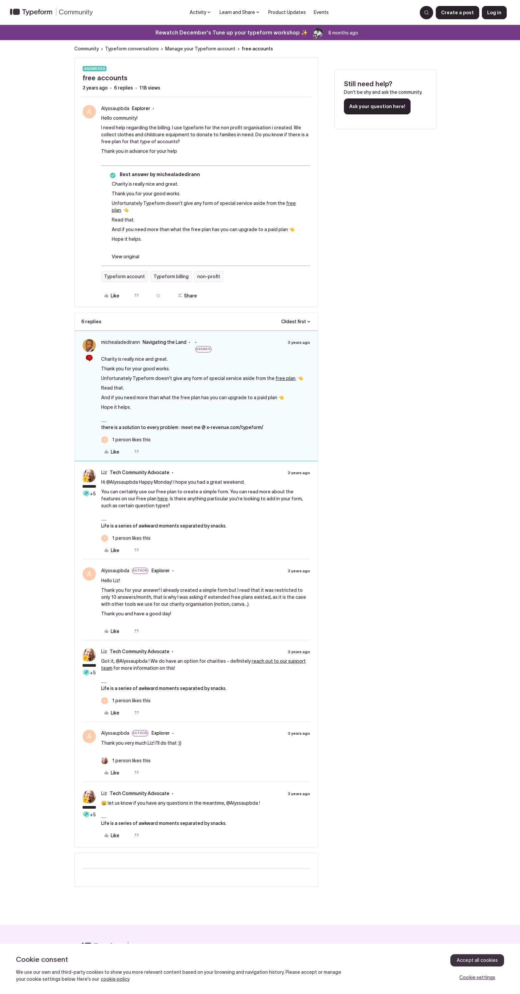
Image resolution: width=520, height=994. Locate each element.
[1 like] (126, 439)
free (291, 203)
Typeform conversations (132, 48)
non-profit (208, 276)
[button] (457, 12)
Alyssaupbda (115, 108)
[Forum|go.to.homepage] (54, 13)
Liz (104, 472)
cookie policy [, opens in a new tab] (115, 979)
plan (116, 210)
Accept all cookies (477, 960)
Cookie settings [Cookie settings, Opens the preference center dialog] (477, 977)
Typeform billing (171, 276)
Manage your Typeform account (200, 48)
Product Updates (287, 12)
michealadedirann (120, 342)
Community (86, 48)
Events (321, 12)
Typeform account (124, 276)
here (163, 498)
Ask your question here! (377, 106)
